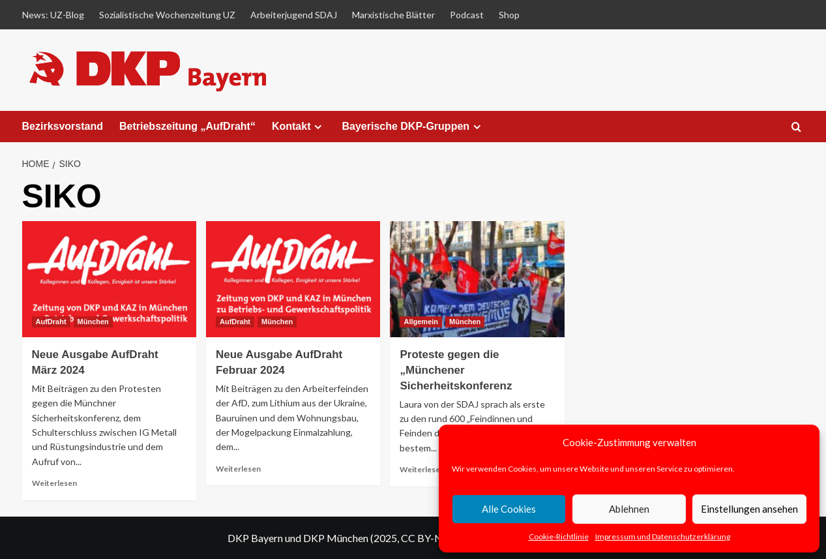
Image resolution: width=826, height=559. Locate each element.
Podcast (467, 14)
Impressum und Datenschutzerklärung (662, 536)
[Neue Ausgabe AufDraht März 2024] (109, 279)
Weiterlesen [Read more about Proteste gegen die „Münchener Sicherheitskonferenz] (422, 469)
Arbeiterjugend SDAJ (293, 14)
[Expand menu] (317, 126)
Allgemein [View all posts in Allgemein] (421, 321)
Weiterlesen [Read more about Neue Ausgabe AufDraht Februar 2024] (238, 469)
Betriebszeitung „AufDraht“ (187, 126)
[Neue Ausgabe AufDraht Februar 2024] (293, 279)
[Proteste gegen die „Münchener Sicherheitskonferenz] (477, 279)
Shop (509, 14)
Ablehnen (629, 509)
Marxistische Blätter (393, 14)
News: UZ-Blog (53, 14)
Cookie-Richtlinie (559, 536)
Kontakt (299, 126)
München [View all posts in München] (93, 321)
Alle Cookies (509, 509)
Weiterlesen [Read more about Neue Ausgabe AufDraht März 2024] (54, 483)
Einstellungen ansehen (749, 509)
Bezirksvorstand (63, 126)
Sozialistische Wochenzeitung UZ (167, 14)
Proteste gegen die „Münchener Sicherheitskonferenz (456, 370)
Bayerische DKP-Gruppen (413, 126)
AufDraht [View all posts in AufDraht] (51, 321)
